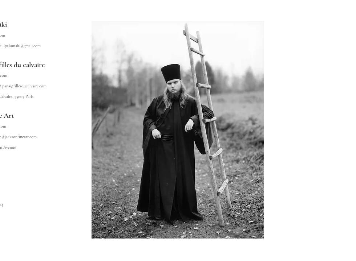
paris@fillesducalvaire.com (24, 85)
